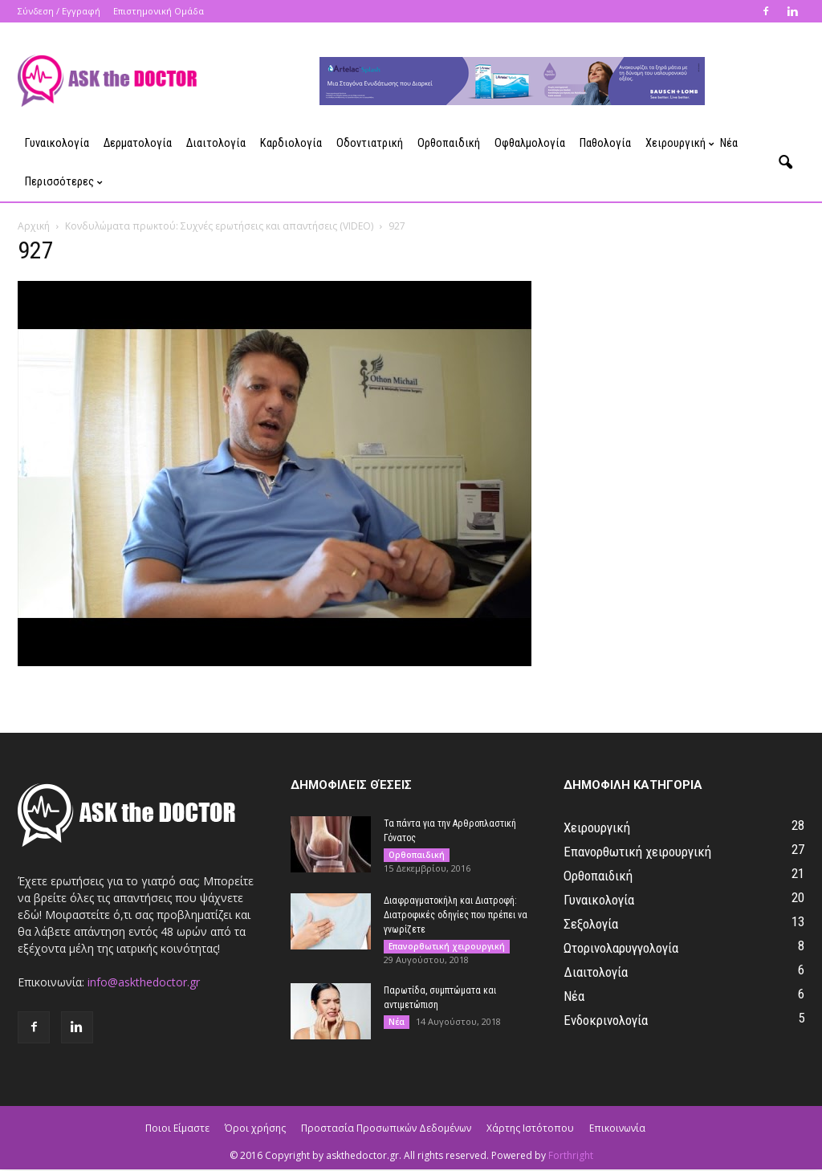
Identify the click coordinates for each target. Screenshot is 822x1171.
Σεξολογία (591, 924)
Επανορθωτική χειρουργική (447, 946)
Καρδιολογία (291, 143)
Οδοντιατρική (369, 143)
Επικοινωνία (617, 1128)
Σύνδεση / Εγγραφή (59, 11)
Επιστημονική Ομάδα (158, 11)
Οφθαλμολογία (529, 143)
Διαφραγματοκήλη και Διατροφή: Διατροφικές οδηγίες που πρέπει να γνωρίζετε (455, 915)
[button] (785, 163)
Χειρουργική (679, 143)
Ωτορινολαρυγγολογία (621, 948)
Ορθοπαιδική (448, 143)
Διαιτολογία (216, 143)
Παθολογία (605, 143)
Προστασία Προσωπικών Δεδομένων (386, 1128)
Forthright (570, 1155)
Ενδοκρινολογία (606, 1020)
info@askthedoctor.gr (143, 982)
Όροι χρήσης (255, 1128)
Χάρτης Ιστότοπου (530, 1128)
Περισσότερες (63, 182)
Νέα (729, 143)
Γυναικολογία (57, 143)
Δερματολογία (138, 143)
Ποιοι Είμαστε (177, 1128)
